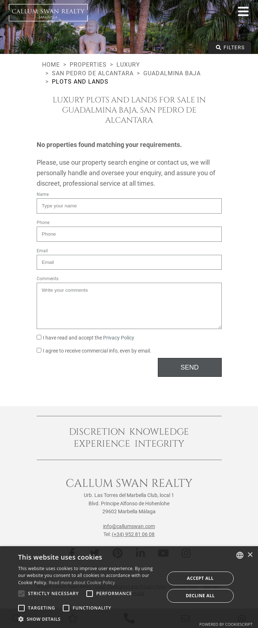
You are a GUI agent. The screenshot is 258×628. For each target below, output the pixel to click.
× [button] (250, 555)
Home (51, 64)
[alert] (129, 587)
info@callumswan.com (129, 526)
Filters (230, 47)
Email (42, 250)
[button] (89, 619)
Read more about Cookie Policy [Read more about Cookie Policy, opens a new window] (82, 582)
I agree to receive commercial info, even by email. (94, 351)
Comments (47, 278)
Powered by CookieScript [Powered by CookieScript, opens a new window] (226, 624)
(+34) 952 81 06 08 (133, 534)
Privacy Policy (118, 338)
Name (43, 194)
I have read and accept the (86, 338)
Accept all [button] (200, 578)
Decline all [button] (200, 596)
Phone (43, 222)
